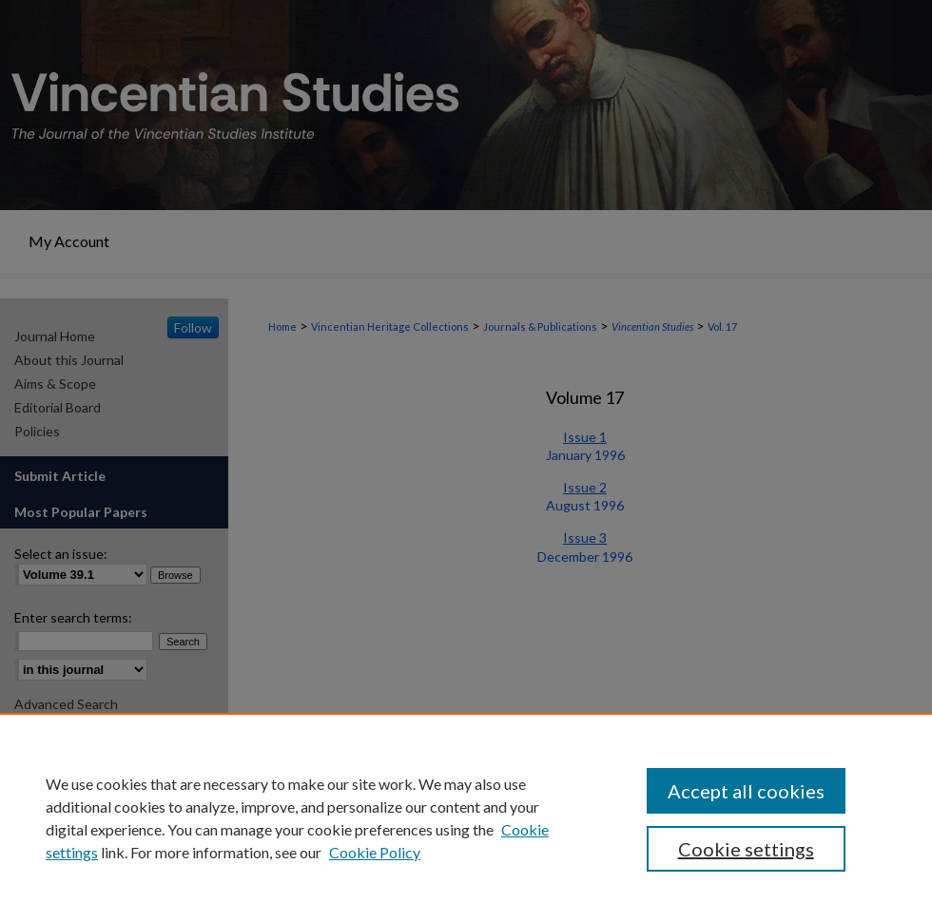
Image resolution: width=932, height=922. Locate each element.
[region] (466, 817)
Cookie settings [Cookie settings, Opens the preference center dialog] (746, 848)
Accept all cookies (746, 790)
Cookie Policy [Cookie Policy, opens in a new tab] (374, 852)
